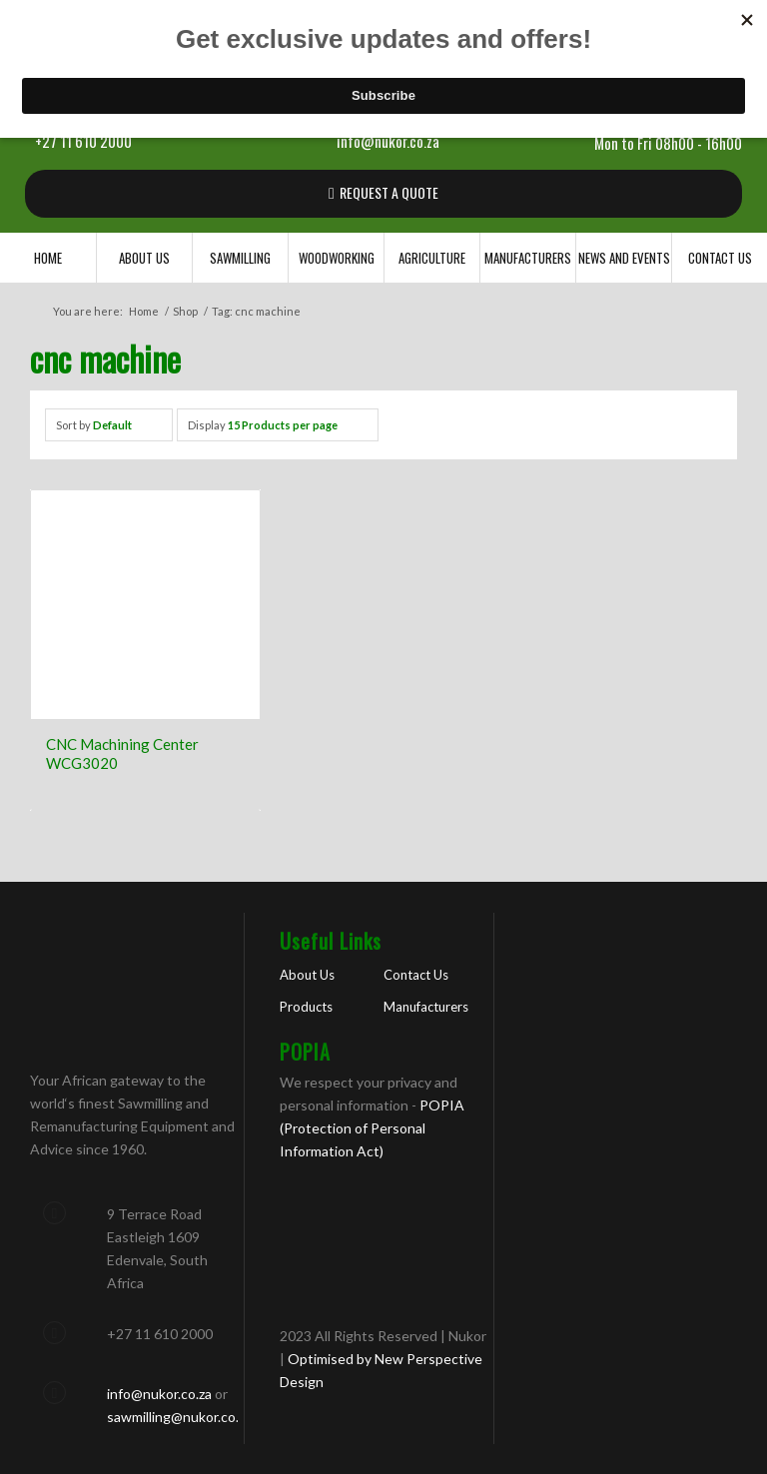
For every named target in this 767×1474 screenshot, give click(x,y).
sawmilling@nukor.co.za (179, 1416)
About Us (307, 975)
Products (306, 1007)
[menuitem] (48, 258)
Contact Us (416, 975)
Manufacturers (426, 1007)
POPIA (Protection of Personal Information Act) (372, 1128)
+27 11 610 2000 (83, 141)
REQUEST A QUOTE (389, 192)
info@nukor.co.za (388, 141)
